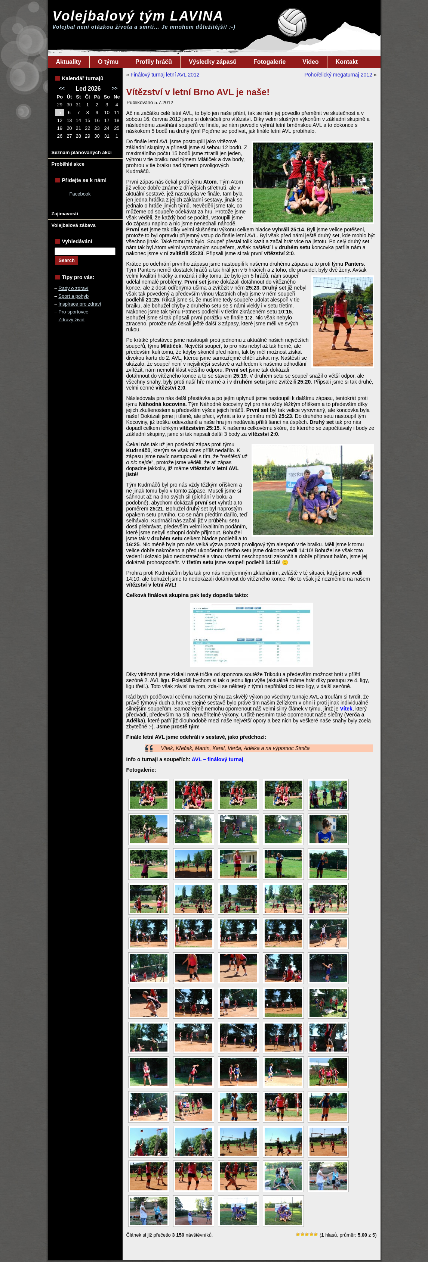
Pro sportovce (73, 312)
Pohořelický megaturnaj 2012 (338, 75)
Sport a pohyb (73, 296)
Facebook (80, 194)
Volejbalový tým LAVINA (138, 16)
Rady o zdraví (73, 288)
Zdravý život (71, 319)
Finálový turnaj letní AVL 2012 (164, 75)
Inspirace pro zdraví (79, 304)
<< (62, 88)
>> (114, 88)
